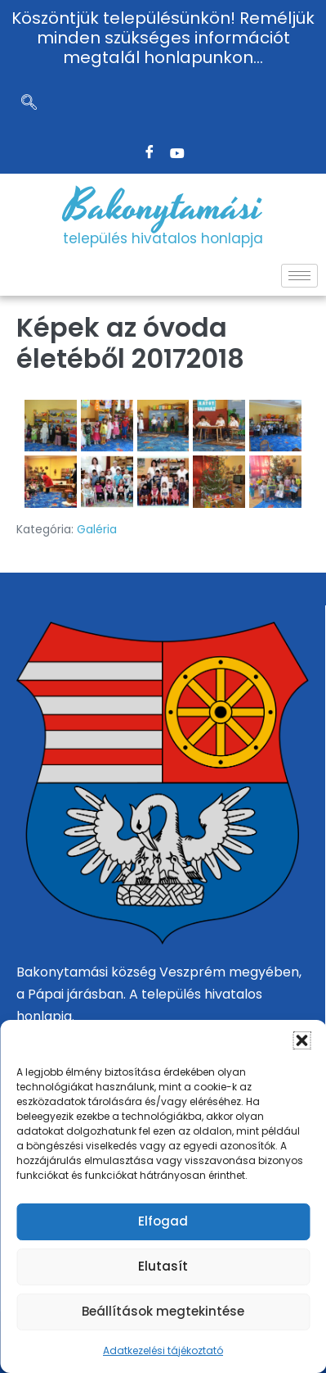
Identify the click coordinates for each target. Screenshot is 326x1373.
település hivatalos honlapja (163, 238)
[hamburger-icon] (299, 276)
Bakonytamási (163, 207)
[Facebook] (149, 153)
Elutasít (163, 1266)
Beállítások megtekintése (163, 1311)
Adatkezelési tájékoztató (163, 1350)
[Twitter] (177, 153)
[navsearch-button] (28, 104)
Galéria (97, 529)
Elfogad (163, 1221)
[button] (301, 1040)
